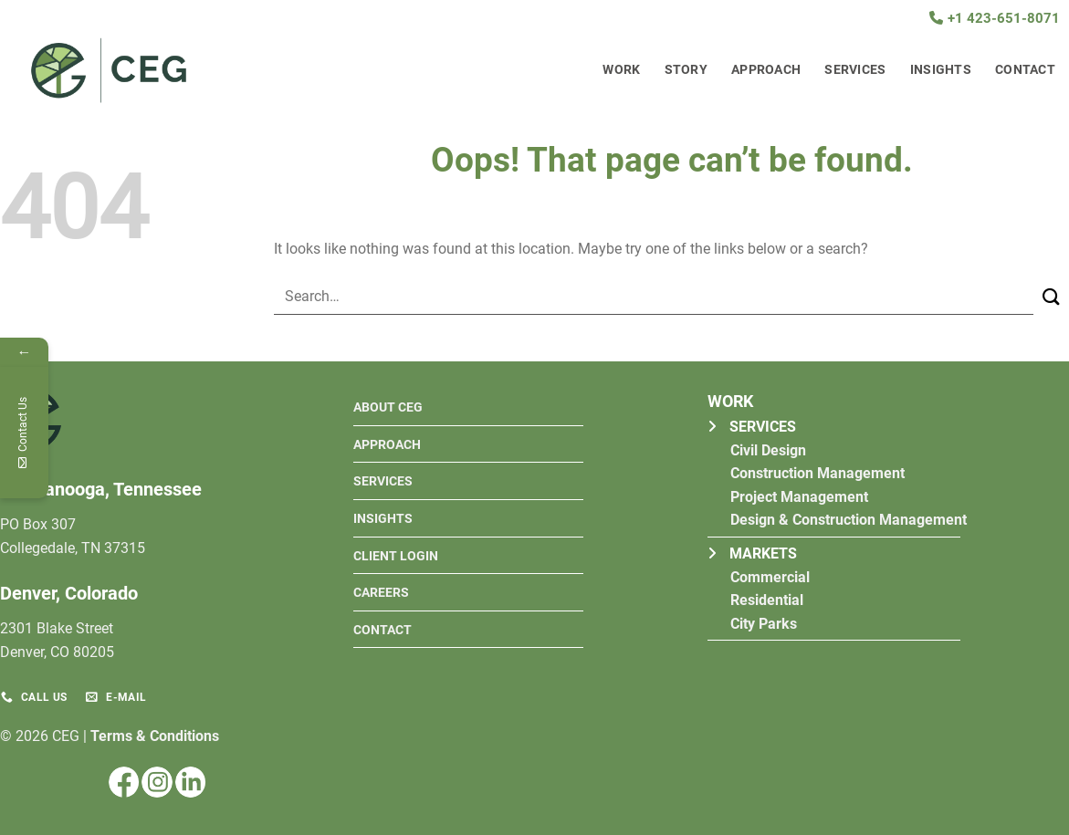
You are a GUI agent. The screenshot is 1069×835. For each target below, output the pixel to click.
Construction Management (817, 473)
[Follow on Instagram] (156, 782)
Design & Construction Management (848, 519)
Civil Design (768, 450)
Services (855, 70)
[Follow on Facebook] (124, 782)
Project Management (799, 497)
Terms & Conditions (154, 736)
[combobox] (653, 297)
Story (686, 70)
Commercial (770, 577)
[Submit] (1051, 298)
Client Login (395, 556)
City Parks (763, 623)
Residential (766, 600)
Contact (1025, 70)
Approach (766, 70)
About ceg (388, 407)
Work (621, 70)
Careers (381, 592)
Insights (940, 70)
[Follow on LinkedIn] (190, 782)
